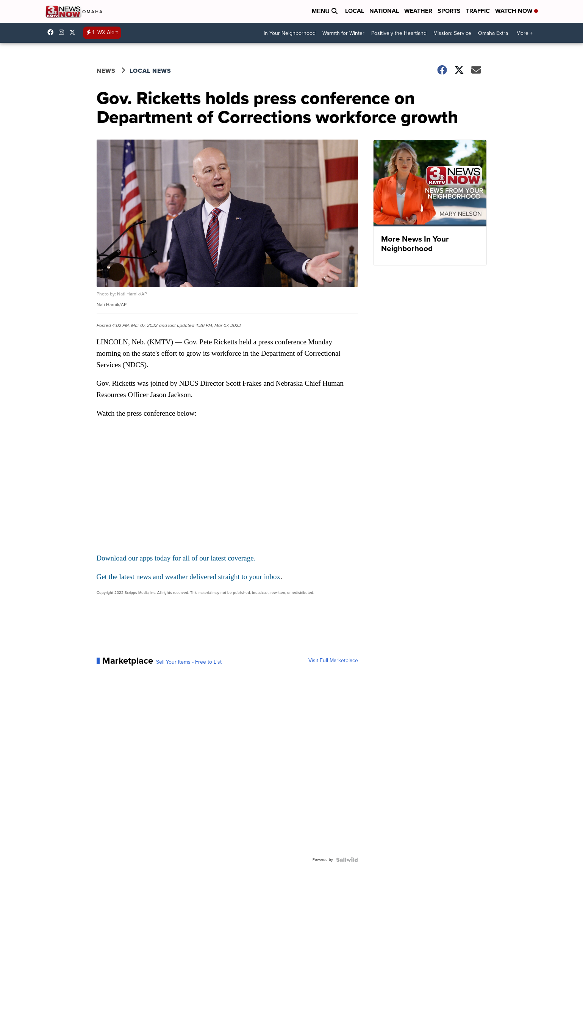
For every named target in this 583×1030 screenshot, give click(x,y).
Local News (150, 70)
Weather (418, 10)
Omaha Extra (493, 33)
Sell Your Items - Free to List (189, 662)
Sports (449, 10)
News (106, 70)
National (384, 10)
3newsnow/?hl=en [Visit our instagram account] (63, 32)
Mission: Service (452, 33)
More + (524, 33)
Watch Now (516, 10)
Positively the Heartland (399, 33)
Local (354, 10)
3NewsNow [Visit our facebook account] (52, 32)
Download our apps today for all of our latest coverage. (176, 558)
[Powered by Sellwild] (347, 859)
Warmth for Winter (343, 33)
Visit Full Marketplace (333, 660)
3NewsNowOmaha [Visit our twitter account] (74, 32)
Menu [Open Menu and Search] (325, 11)
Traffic (478, 10)
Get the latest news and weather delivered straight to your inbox (188, 577)
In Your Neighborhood (290, 33)
